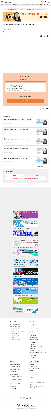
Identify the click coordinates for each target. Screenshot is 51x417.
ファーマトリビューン (35, 350)
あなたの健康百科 (34, 355)
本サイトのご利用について (35, 368)
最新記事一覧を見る (42, 166)
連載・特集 (15, 4)
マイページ (31, 324)
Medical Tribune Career (17, 376)
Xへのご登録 (13, 386)
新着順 (36, 175)
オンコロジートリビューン (36, 346)
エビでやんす (32, 333)
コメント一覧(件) (9, 171)
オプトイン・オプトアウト (35, 372)
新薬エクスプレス (15, 335)
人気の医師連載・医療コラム (16, 326)
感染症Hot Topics (15, 333)
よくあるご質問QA (33, 366)
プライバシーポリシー (34, 374)
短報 (13, 337)
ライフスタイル (32, 357)
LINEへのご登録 (13, 388)
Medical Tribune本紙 (16, 366)
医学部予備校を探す (33, 339)
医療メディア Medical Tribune (6, 4)
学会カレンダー (32, 332)
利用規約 (31, 370)
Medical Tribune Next (16, 381)
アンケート (31, 330)
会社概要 (31, 378)
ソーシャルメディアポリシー (35, 376)
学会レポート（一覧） (15, 328)
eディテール (32, 326)
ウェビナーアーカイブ (16, 339)
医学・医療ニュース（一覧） (16, 324)
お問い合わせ (32, 364)
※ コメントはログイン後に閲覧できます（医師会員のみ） (25, 178)
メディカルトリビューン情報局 (24, 4)
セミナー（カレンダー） (34, 328)
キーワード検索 (32, 335)
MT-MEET (14, 371)
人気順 (14, 175)
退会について (32, 384)
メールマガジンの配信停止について (37, 382)
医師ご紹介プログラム (34, 337)
